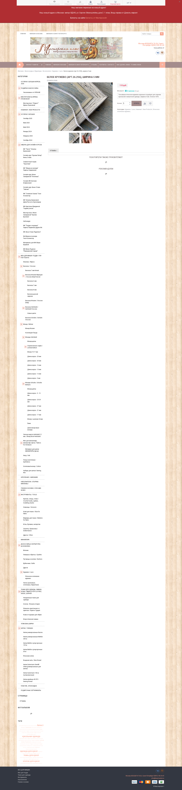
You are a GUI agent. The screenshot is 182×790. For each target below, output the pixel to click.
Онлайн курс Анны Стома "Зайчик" (31, 188)
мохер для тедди (37, 743)
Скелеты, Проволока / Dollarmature (30, 530)
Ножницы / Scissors (29, 507)
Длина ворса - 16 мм (34, 365)
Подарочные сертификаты (31, 690)
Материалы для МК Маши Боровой (31, 243)
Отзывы (94, 65)
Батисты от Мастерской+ (96, 18)
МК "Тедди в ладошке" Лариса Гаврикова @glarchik (32, 226)
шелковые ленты (37, 763)
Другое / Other (28, 535)
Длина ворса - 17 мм (34, 415)
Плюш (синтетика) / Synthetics (29, 461)
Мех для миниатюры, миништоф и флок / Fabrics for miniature (30, 443)
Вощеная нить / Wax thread (32, 660)
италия (39, 732)
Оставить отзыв (52, 80)
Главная (23, 33)
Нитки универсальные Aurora (32, 632)
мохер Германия (26, 742)
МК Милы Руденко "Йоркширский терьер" (30, 250)
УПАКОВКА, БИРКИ (27, 624)
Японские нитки (28, 656)
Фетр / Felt (26, 455)
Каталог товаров (34, 65)
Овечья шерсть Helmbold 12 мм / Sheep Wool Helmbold (32, 435)
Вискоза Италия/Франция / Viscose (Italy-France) (32, 276)
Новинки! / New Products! (30, 110)
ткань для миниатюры (26, 757)
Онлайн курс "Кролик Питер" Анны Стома (32, 156)
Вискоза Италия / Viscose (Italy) (34, 301)
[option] (74, 138)
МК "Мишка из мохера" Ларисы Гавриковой (30, 169)
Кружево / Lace (57, 71)
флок (30, 759)
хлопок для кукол (31, 761)
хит (38, 759)
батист (40, 725)
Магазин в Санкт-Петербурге (56, 33)
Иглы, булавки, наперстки (31, 524)
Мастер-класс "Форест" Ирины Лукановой (31, 104)
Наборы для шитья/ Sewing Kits (32, 471)
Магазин (21, 71)
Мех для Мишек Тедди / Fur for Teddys (29, 256)
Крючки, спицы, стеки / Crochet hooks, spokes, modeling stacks (31, 501)
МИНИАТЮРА (25, 539)
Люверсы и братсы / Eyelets (32, 554)
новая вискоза (30, 747)
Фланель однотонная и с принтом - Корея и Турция (31, 609)
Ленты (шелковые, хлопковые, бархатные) (31, 584)
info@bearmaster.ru (157, 778)
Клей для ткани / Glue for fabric (31, 512)
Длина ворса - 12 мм (34, 374)
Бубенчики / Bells (29, 563)
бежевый (23, 727)
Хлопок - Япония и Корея (31, 604)
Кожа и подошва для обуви (32, 615)
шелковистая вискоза (26, 763)
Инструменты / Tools (27, 494)
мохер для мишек (36, 742)
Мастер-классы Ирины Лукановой (28, 98)
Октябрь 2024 (27, 140)
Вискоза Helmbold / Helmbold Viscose (30, 308)
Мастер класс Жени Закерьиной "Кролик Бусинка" (30, 215)
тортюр (34, 757)
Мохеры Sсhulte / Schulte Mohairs (32, 383)
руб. (129, 3)
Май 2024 (26, 127)
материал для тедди (25, 738)
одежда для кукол (29, 751)
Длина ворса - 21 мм (34, 410)
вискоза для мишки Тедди (35, 729)
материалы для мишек (36, 738)
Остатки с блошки (26, 114)
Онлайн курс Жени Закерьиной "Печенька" (31, 175)
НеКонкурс (26, 221)
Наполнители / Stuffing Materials (29, 482)
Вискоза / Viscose (27, 266)
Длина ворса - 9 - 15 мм (34, 394)
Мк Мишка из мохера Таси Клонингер (30, 237)
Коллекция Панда (31, 333)
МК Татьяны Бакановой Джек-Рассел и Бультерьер (32, 201)
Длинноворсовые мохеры (33, 429)
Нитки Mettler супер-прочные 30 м (32, 650)
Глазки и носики (23, 782)
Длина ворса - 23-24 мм (34, 400)
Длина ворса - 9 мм (33, 378)
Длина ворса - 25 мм (34, 356)
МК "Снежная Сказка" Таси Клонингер (32, 194)
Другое (25, 568)
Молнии (25, 550)
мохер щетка (23, 745)
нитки (24, 747)
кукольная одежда (31, 736)
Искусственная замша (30, 619)
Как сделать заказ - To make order (129, 65)
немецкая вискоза (38, 745)
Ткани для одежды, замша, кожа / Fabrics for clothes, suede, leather (30, 591)
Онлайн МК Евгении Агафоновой (30, 182)
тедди (34, 753)
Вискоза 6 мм (32, 281)
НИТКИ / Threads (25, 628)
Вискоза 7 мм (32, 285)
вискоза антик (24, 729)
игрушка (24, 732)
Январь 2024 (27, 131)
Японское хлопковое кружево (32, 577)
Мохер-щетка (31, 341)
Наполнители (22, 779)
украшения (40, 757)
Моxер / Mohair (26, 324)
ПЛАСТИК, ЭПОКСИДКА (29, 686)
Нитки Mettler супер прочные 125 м (32, 644)
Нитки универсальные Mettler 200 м (33, 638)
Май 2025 (26, 123)
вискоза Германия (37, 727)
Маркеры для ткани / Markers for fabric (33, 519)
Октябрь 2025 (27, 118)
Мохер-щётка (31, 389)
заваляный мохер (38, 731)
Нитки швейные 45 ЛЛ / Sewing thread (31, 680)
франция (34, 759)
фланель (26, 759)
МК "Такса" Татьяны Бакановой (29, 150)
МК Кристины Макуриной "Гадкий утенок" (31, 207)
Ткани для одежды (24, 775)
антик (35, 725)
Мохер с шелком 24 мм (35, 419)
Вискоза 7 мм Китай (32, 270)
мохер (42, 740)
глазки (31, 731)
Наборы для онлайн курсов (30, 144)
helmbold (21, 725)
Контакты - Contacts (106, 65)
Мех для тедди (23, 772)
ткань (38, 753)
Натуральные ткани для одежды (31, 599)
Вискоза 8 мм (32, 290)
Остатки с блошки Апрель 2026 (30, 82)
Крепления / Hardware (29, 477)
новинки (37, 747)
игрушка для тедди (32, 732)
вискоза (28, 727)
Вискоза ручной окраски (32, 295)
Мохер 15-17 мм (32, 352)
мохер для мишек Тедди (26, 743)
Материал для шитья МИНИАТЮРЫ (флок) (32, 450)
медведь (37, 740)
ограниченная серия (31, 749)
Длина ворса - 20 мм (34, 361)
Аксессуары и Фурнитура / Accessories (38, 71)
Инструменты (22, 777)
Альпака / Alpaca (28, 262)
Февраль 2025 (28, 136)
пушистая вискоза (28, 753)
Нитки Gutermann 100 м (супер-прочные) (31, 674)
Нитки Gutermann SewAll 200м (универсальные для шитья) (32, 666)
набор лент (30, 745)
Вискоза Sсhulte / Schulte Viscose (33, 319)
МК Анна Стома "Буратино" (32, 232)
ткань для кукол (31, 755)
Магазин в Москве (36, 33)
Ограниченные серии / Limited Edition (33, 347)
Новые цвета (31, 313)
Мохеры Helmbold (29, 337)
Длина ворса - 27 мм (34, 406)
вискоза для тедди (24, 731)
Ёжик (29, 423)
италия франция (31, 734)
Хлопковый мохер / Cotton (32, 466)
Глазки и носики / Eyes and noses (31, 489)
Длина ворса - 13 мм (34, 369)
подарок (40, 751)
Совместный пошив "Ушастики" (29, 163)
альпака (31, 725)
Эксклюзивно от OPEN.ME (31, 92)
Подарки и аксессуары (28, 88)
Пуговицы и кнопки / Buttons (32, 559)
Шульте (26, 725)
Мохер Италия (30, 328)
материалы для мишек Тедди (27, 740)
